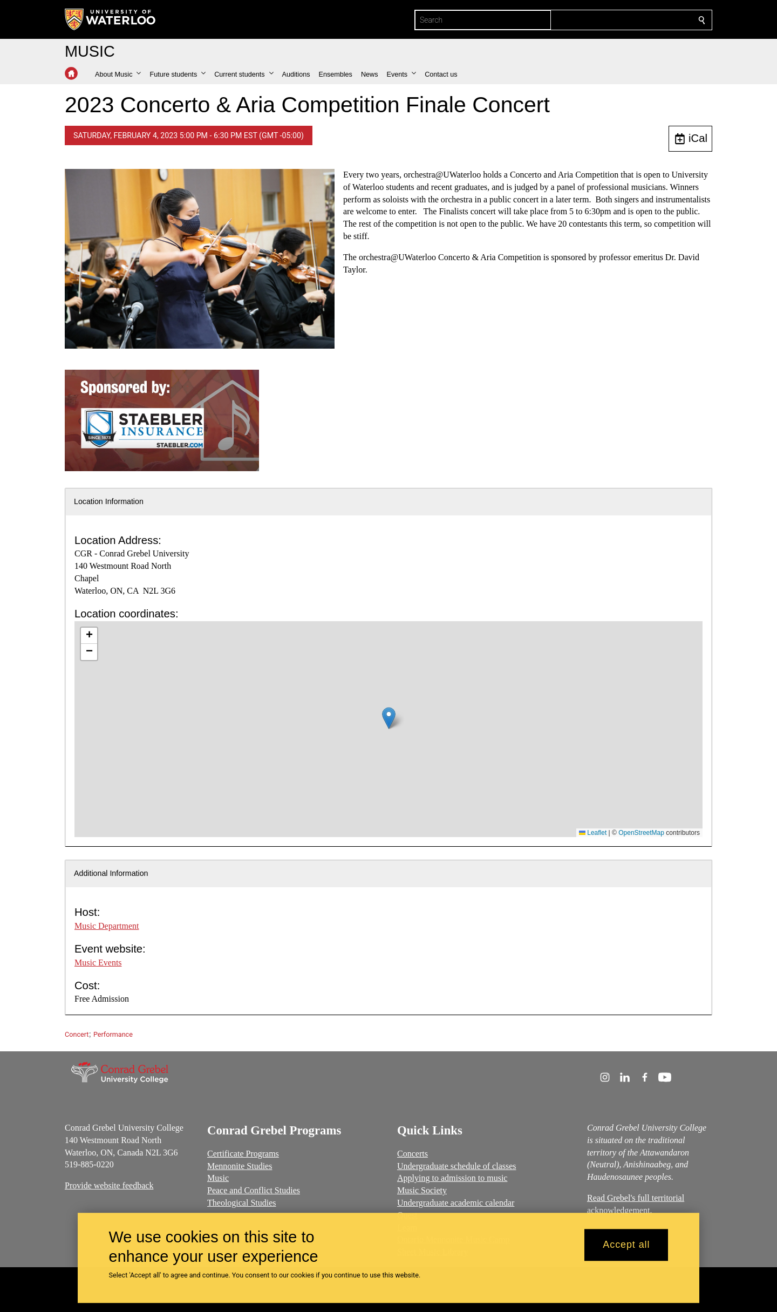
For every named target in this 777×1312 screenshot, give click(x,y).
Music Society (422, 1190)
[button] (118, 74)
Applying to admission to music (452, 1177)
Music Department (106, 925)
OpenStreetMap (641, 833)
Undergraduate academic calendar (455, 1202)
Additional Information (111, 873)
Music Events (98, 962)
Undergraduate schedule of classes (456, 1165)
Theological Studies (241, 1202)
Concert (76, 1034)
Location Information (109, 501)
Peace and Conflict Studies (253, 1190)
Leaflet (592, 833)
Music (218, 1177)
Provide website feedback (109, 1185)
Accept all (626, 1245)
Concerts (412, 1153)
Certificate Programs (243, 1153)
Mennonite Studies (239, 1165)
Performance (113, 1034)
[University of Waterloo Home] (110, 19)
